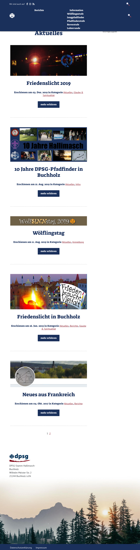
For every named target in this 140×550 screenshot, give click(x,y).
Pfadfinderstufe (92, 29)
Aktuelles (58, 15)
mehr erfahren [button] (49, 104)
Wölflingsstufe (91, 22)
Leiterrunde (89, 37)
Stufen (84, 12)
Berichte (55, 19)
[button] (128, 4)
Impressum (120, 12)
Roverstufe (89, 33)
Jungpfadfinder (91, 26)
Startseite (39, 12)
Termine (73, 12)
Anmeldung (78, 242)
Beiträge (52, 12)
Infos (108, 12)
